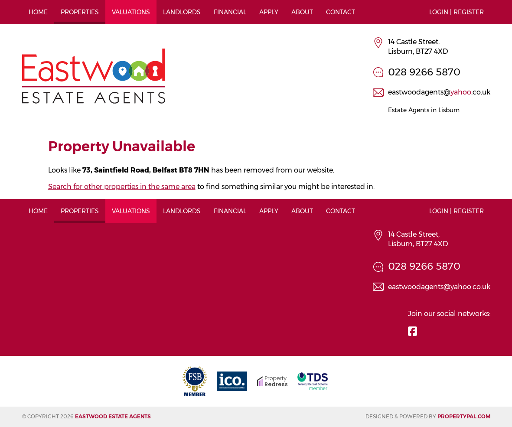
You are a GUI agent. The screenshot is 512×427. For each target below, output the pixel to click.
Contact (340, 12)
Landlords (182, 12)
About (302, 12)
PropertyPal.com (463, 416)
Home (38, 12)
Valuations (131, 12)
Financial (230, 12)
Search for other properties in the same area (122, 187)
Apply (268, 12)
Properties (80, 12)
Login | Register (456, 12)
